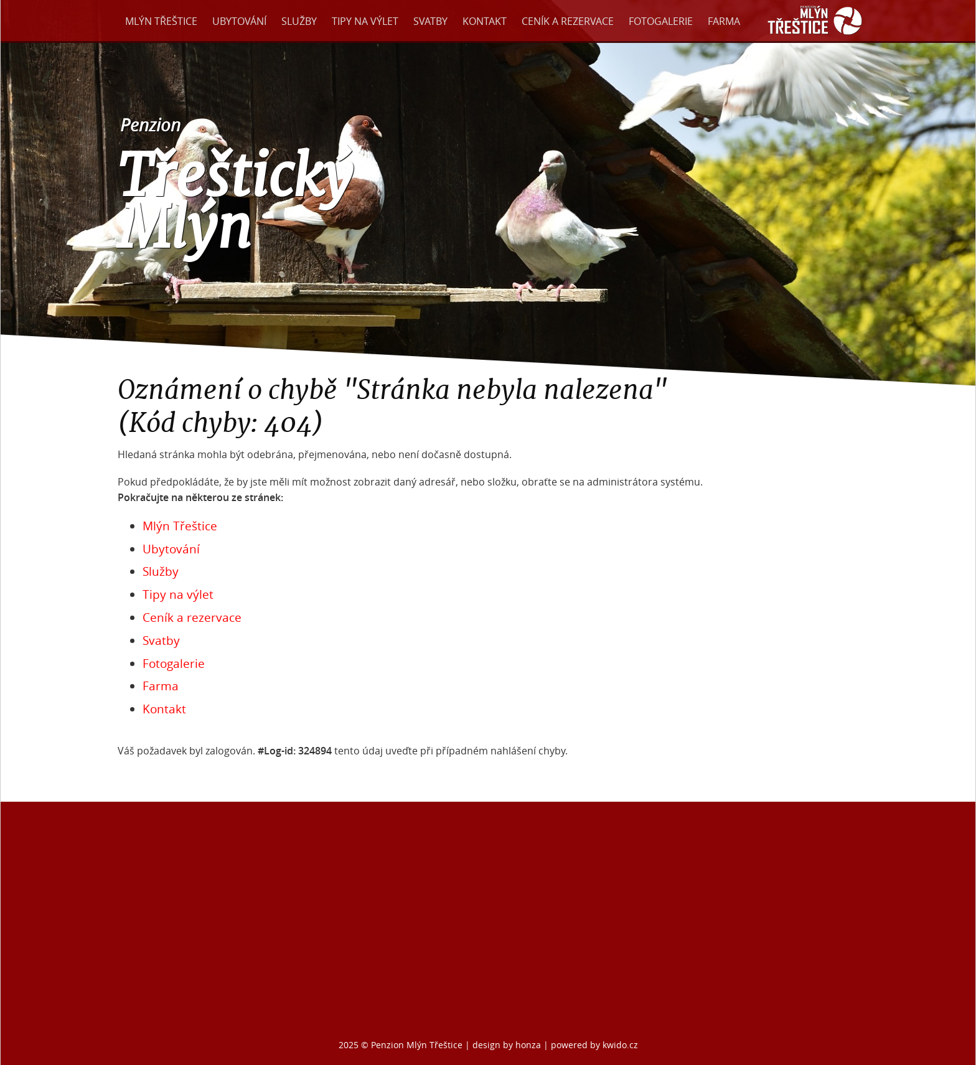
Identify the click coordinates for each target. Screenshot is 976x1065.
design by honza (507, 1045)
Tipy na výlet (365, 21)
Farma (724, 21)
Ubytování (239, 21)
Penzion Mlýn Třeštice (416, 1045)
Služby (299, 21)
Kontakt (484, 21)
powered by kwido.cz (594, 1045)
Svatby (430, 21)
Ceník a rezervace (568, 21)
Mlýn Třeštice (161, 21)
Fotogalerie (661, 21)
